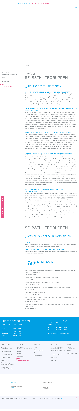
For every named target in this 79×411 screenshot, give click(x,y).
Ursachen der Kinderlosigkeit (6, 348)
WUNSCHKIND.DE (30, 274)
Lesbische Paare (6, 357)
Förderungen (5, 81)
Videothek (53, 360)
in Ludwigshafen (46, 388)
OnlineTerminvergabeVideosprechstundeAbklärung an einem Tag (57, 348)
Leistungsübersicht (6, 354)
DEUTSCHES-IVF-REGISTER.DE (35, 294)
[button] (76, 7)
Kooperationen (38, 353)
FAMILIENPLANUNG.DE (32, 284)
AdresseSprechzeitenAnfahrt (71, 348)
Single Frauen (5, 360)
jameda (13, 387)
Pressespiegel (38, 355)
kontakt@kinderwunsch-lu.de (61, 333)
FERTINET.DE (29, 279)
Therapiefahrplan (6, 351)
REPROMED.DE (30, 289)
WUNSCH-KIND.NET (31, 308)
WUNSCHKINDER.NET (32, 301)
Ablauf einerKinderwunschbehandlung (9, 73)
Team (35, 347)
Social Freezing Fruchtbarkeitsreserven (7, 363)
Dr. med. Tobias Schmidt (15, 381)
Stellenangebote (38, 350)
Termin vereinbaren (72, 353)
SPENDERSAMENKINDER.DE (34, 253)
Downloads (53, 357)
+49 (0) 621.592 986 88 (60, 328)
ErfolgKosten (19, 352)
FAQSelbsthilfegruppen (7, 85)
